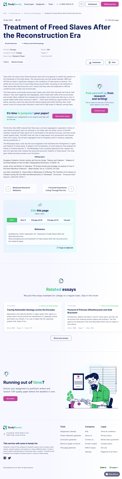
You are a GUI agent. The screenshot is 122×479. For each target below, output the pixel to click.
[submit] (81, 4)
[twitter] (9, 458)
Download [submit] (94, 62)
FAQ (86, 431)
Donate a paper (91, 444)
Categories (41, 4)
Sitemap (88, 452)
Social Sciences (15, 13)
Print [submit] (112, 62)
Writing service (110, 4)
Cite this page (112, 20)
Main (4, 13)
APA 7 (12, 220)
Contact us (89, 440)
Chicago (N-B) (36, 220)
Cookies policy (106, 444)
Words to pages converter (70, 444)
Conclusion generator (68, 440)
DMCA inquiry (90, 448)
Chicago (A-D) (52, 220)
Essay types (29, 4)
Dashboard (92, 4)
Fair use (104, 448)
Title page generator (68, 448)
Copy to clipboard (64, 248)
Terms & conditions (108, 431)
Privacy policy (106, 435)
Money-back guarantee (110, 440)
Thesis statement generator (70, 435)
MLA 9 (23, 220)
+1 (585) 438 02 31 (65, 4)
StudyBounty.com (11, 467)
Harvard (67, 220)
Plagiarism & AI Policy (109, 452)
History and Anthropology (32, 13)
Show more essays (61, 338)
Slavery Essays (17, 62)
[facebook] (4, 458)
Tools (51, 4)
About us (88, 435)
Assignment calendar (68, 431)
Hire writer (10, 399)
